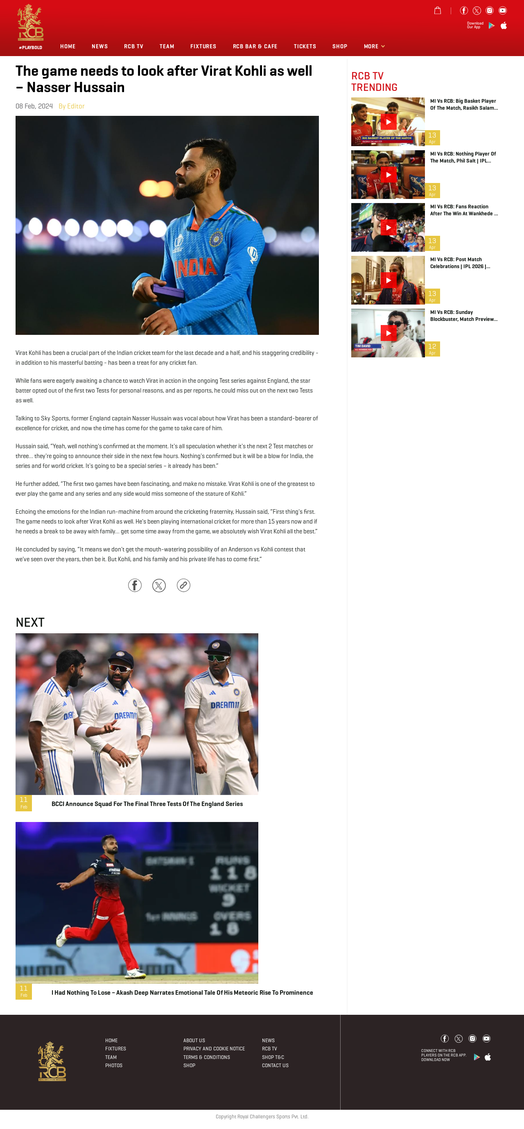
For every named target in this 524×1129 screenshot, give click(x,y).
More (372, 46)
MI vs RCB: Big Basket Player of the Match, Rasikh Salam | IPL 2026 (463, 104)
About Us (194, 1040)
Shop (340, 46)
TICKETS (305, 46)
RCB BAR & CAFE (255, 46)
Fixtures (203, 46)
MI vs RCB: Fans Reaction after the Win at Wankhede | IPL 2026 (463, 210)
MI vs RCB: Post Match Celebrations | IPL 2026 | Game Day (458, 263)
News (100, 46)
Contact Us (275, 1065)
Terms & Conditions (206, 1057)
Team (167, 46)
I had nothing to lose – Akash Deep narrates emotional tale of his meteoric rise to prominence (182, 992)
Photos (113, 1065)
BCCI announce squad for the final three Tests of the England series (147, 803)
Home (68, 46)
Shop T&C (273, 1057)
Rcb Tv (134, 46)
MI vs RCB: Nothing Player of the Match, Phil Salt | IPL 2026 (463, 157)
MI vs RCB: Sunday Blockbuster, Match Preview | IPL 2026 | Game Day (463, 316)
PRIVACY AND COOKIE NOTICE (214, 1048)
